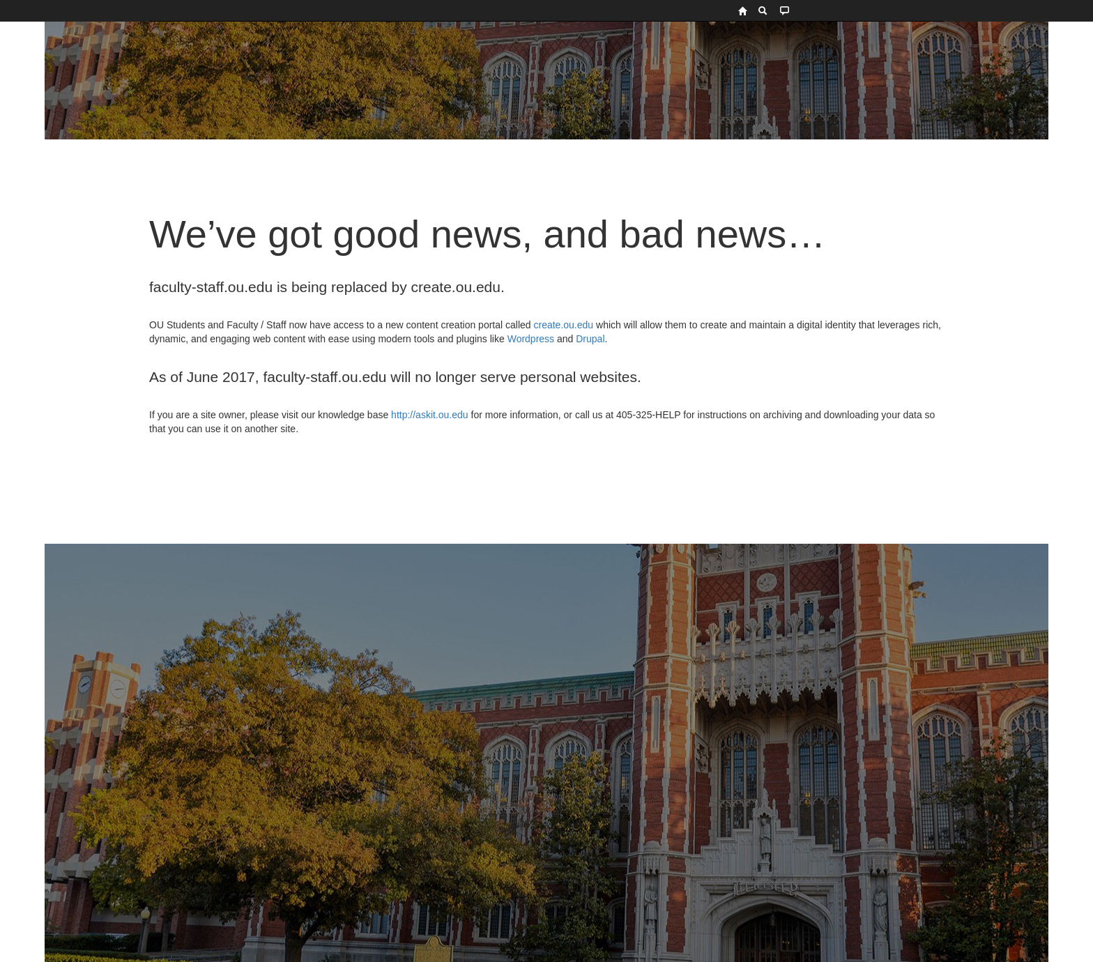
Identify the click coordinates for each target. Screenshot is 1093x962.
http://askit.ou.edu (429, 414)
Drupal (590, 338)
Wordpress (530, 338)
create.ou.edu (562, 324)
